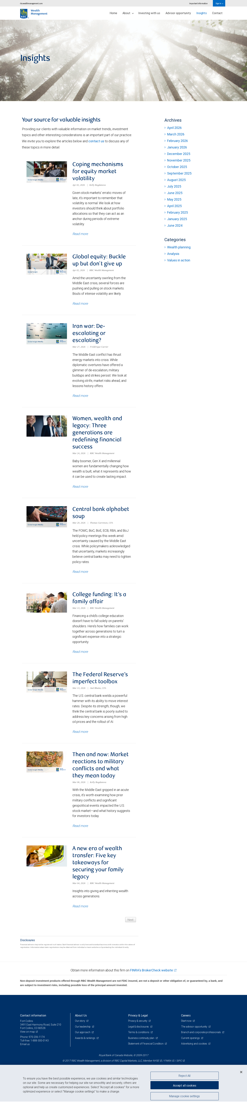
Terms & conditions (139, 1035)
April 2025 (174, 206)
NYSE (156, 1064)
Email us (25, 1047)
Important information (198, 3)
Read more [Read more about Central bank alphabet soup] (80, 574)
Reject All (184, 1075)
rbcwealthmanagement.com (31, 3)
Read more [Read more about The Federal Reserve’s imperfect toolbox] (80, 734)
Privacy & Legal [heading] (138, 1019)
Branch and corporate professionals (201, 1035)
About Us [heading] (81, 1019)
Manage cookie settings (184, 1096)
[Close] (241, 1072)
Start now (186, 1024)
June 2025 (174, 193)
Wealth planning (179, 247)
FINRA (167, 1064)
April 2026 (174, 128)
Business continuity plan (141, 1041)
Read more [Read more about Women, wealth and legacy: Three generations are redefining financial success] (80, 488)
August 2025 (176, 180)
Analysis (173, 254)
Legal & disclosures (138, 1030)
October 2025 (177, 167)
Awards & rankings (85, 1041)
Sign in (219, 3)
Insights (201, 13)
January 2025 (177, 219)
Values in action (178, 260)
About (128, 13)
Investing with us (149, 13)
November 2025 (178, 160)
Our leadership (83, 1030)
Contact (217, 13)
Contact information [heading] (33, 1019)
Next (130, 923)
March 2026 (175, 134)
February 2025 (177, 212)
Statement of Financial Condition (146, 1047)
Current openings (190, 1041)
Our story (80, 1024)
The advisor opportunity (194, 1030)
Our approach (83, 1035)
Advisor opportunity (178, 13)
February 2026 (177, 141)
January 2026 (177, 147)
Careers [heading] (186, 1019)
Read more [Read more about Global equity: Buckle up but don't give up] (80, 304)
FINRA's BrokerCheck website (151, 974)
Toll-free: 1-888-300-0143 (34, 1044)
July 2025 (174, 186)
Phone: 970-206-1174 (32, 1040)
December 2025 (178, 154)
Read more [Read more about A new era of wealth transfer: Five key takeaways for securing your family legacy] (80, 909)
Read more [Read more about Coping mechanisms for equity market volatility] (80, 234)
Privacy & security (138, 1024)
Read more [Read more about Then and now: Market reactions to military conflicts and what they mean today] (80, 829)
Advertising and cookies (194, 1047)
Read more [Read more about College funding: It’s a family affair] (80, 654)
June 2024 (175, 225)
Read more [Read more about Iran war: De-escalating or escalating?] (80, 397)
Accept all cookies (184, 1085)
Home (113, 13)
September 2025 (179, 173)
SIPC (179, 1064)
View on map (27, 1035)
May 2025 (174, 199)
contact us (96, 141)
